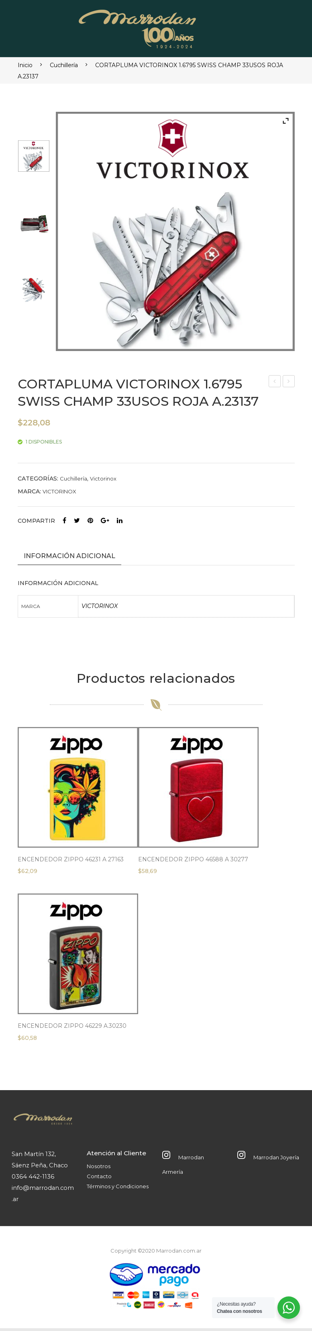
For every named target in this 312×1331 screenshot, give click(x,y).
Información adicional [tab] (69, 556)
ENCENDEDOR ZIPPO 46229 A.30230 (72, 1028)
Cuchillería (64, 65)
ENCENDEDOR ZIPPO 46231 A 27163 (71, 862)
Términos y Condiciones (118, 1189)
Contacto (99, 1179)
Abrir (281, 26)
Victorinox (103, 478)
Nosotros (98, 1169)
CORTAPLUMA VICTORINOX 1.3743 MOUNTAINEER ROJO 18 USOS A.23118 (275, 382)
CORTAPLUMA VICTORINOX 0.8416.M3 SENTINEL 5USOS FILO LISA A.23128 (289, 382)
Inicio (25, 65)
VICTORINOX (59, 491)
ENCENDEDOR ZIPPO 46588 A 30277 (193, 862)
